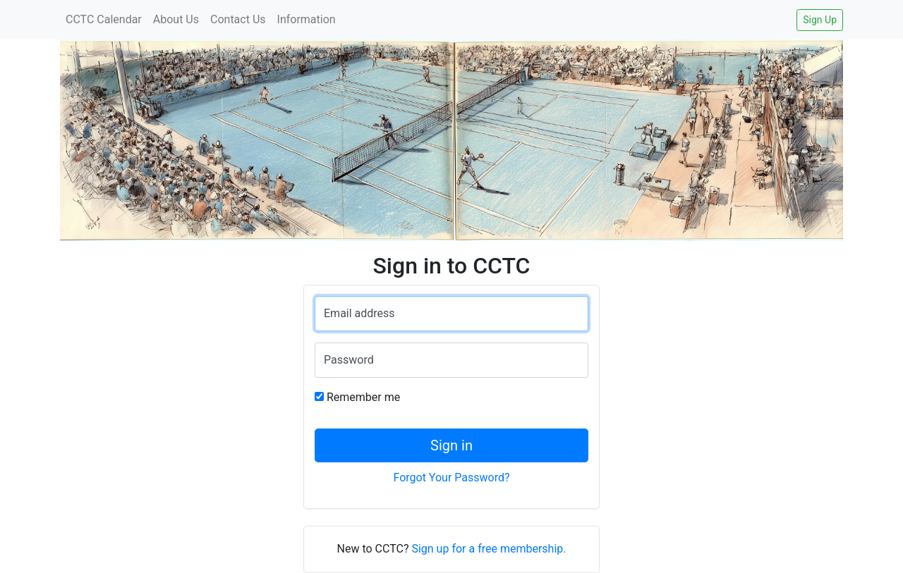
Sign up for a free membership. (488, 548)
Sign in (451, 445)
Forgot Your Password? (451, 477)
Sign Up (820, 19)
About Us (176, 19)
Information (306, 19)
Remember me (363, 397)
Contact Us (238, 19)
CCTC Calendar (104, 19)
